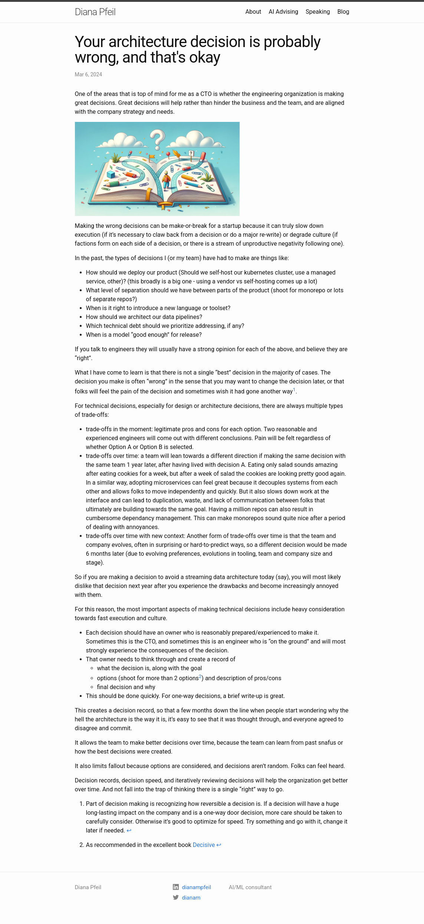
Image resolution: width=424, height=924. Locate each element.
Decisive (204, 844)
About (254, 11)
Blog (343, 11)
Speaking (318, 11)
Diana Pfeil (95, 11)
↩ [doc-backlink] (128, 830)
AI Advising (283, 11)
